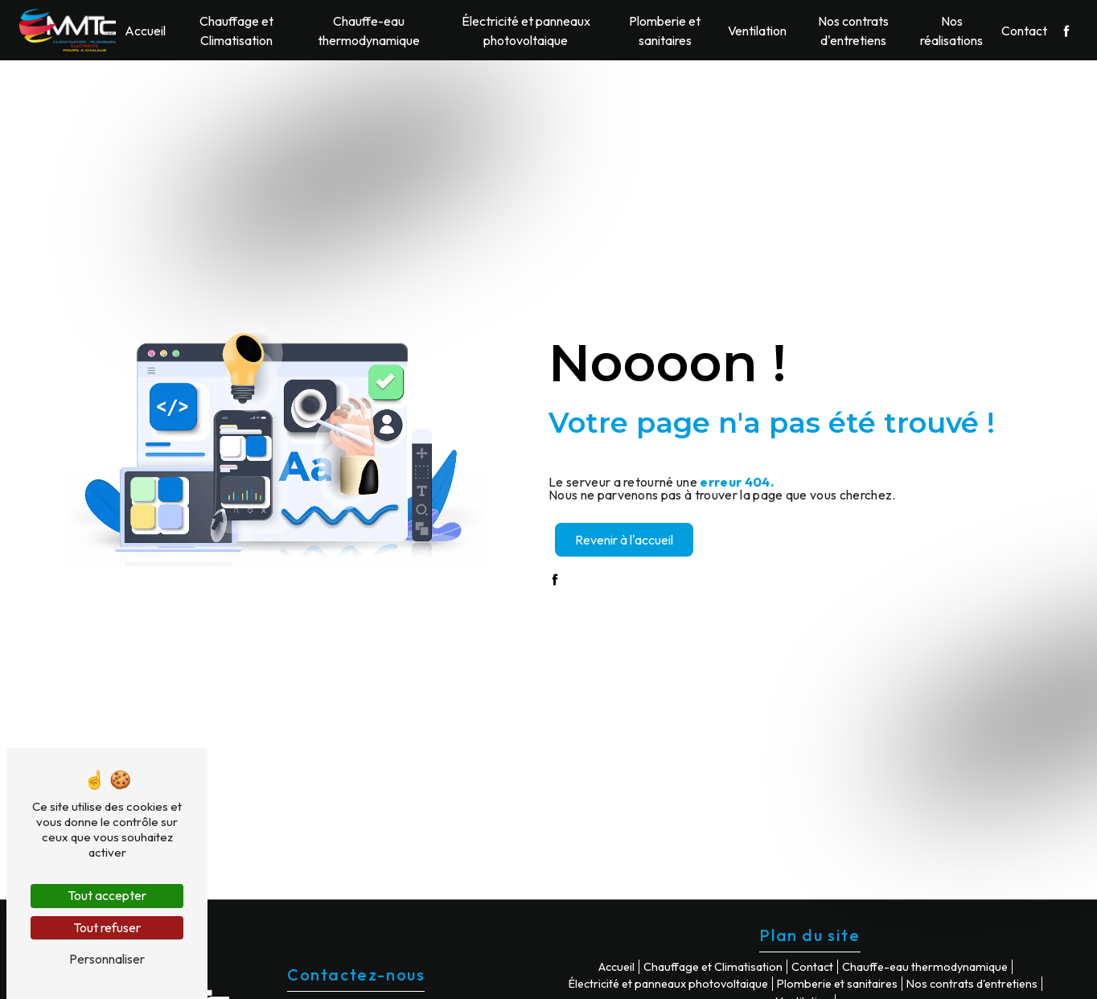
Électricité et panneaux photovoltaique (526, 30)
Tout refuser (107, 927)
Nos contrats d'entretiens (853, 30)
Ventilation (757, 31)
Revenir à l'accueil (624, 540)
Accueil (145, 31)
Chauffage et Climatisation (236, 30)
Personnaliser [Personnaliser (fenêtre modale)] (107, 959)
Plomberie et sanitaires (665, 30)
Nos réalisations (951, 30)
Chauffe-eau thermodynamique (369, 30)
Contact (1024, 31)
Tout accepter (107, 895)
